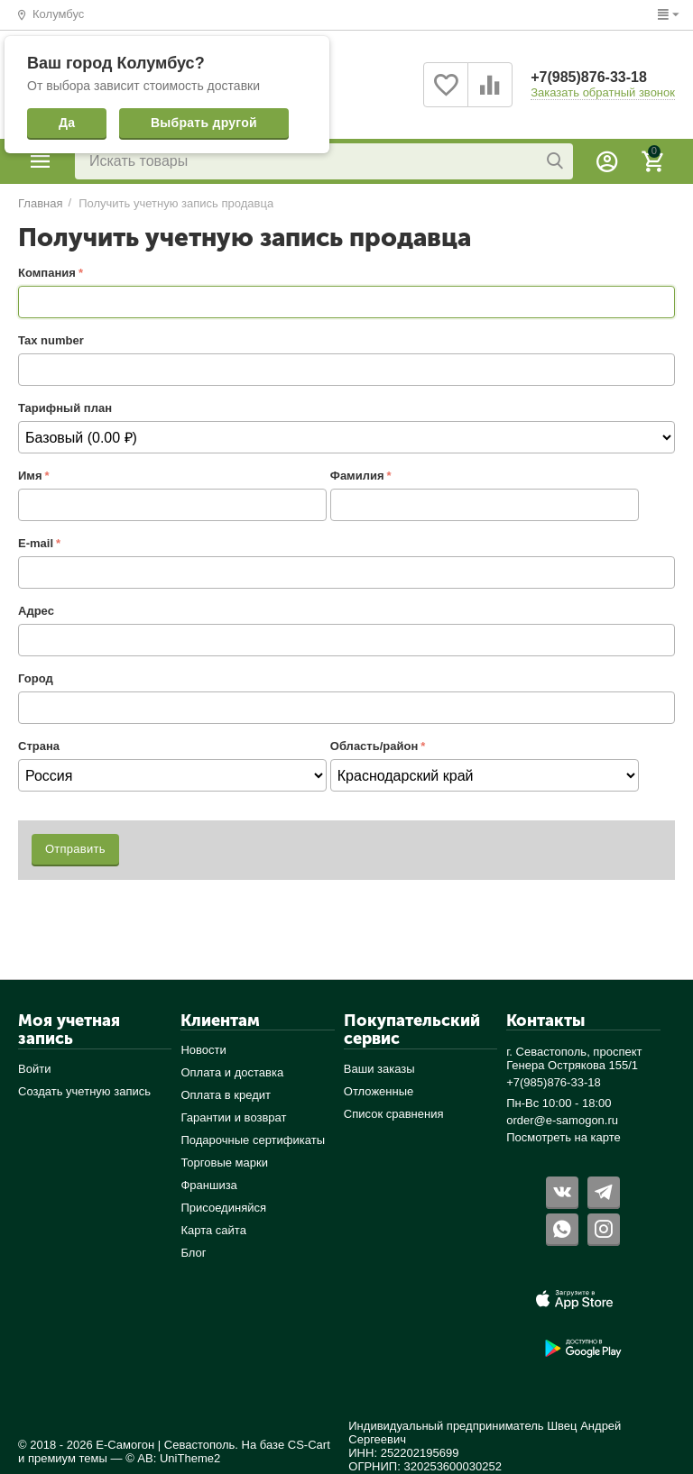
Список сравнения (394, 1114)
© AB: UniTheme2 (172, 1458)
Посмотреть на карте (563, 1137)
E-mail (35, 543)
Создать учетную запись (84, 1091)
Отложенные (379, 1091)
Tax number (51, 340)
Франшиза (208, 1185)
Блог (193, 1252)
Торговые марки (224, 1162)
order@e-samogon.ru (562, 1120)
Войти (34, 1069)
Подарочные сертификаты (252, 1140)
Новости (203, 1050)
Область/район (374, 746)
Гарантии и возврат (233, 1117)
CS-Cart (309, 1444)
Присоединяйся (223, 1207)
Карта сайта (213, 1230)
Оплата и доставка (231, 1072)
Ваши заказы (379, 1069)
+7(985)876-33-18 (589, 77)
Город (35, 678)
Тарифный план (65, 408)
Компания (47, 272)
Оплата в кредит (225, 1095)
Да (67, 122)
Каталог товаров (40, 161)
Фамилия (357, 475)
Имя (30, 475)
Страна (39, 746)
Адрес (36, 611)
